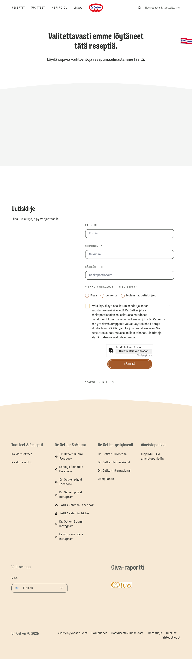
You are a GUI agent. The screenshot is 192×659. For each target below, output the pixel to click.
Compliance (106, 479)
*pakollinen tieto (99, 382)
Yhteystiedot (172, 637)
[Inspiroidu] (62, 8)
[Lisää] (81, 8)
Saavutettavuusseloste (127, 633)
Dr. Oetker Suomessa (112, 454)
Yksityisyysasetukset (72, 633)
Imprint (171, 633)
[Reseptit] (21, 8)
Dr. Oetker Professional (114, 462)
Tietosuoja (155, 633)
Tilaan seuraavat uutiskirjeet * (111, 287)
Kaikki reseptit (21, 462)
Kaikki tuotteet (21, 454)
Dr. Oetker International (114, 470)
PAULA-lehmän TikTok (74, 513)
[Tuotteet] (41, 8)
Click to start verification (133, 351)
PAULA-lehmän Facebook (77, 505)
